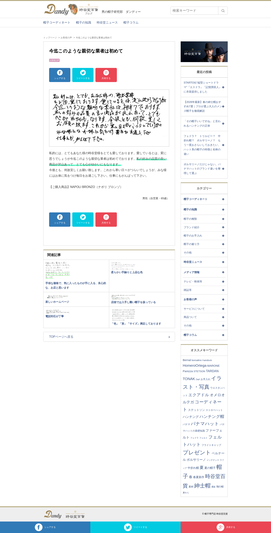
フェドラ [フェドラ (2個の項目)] (194, 438)
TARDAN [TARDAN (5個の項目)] (212, 371)
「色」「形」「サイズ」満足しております (136, 323)
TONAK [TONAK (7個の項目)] (189, 379)
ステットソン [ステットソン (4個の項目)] (196, 409)
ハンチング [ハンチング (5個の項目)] (191, 417)
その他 (188, 252)
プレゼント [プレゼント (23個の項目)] (197, 452)
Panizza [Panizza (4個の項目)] (188, 371)
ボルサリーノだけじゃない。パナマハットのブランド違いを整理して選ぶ (202, 169)
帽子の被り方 (191, 244)
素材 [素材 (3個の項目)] (191, 486)
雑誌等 (188, 289)
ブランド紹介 (191, 227)
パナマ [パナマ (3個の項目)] (186, 424)
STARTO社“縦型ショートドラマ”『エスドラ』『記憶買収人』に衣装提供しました (203, 87)
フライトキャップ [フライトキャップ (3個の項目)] (211, 445)
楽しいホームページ (57, 301)
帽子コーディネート (56, 22)
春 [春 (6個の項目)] (190, 477)
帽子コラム (131, 22)
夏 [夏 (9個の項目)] (202, 467)
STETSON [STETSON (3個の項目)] (199, 371)
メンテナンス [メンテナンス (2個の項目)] (213, 460)
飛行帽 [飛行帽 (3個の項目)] (220, 486)
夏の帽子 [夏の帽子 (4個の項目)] (210, 467)
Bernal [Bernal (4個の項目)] (187, 360)
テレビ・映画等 (193, 281)
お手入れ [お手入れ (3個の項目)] (205, 379)
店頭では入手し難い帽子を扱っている (133, 302)
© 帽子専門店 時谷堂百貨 (215, 513)
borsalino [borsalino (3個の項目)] (197, 360)
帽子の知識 (83, 22)
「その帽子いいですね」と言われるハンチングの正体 (202, 123)
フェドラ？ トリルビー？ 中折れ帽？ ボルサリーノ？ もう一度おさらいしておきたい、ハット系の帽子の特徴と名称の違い (202, 145)
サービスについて (194, 308)
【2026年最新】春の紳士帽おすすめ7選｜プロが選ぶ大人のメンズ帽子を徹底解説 (203, 106)
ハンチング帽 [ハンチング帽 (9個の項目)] (211, 416)
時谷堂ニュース (107, 22)
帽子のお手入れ (193, 235)
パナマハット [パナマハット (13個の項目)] (205, 423)
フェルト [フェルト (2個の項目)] (203, 438)
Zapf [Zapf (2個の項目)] (198, 379)
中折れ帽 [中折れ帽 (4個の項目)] (193, 467)
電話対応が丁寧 (54, 316)
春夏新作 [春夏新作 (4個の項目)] (198, 477)
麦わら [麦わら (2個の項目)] (186, 492)
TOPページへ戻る (61, 336)
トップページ (50, 37)
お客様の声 (66, 37)
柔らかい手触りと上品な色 (127, 272)
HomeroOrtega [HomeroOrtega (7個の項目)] (194, 365)
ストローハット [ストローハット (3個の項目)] (214, 410)
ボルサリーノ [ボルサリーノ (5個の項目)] (196, 460)
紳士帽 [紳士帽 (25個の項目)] (202, 485)
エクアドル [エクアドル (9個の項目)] (198, 395)
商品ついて (190, 317)
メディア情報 (191, 272)
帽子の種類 (190, 218)
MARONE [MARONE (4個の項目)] (213, 365)
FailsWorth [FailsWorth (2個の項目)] (207, 360)
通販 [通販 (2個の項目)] (213, 487)
